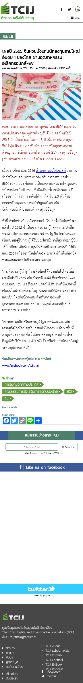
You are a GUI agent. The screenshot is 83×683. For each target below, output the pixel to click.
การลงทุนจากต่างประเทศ (21, 384)
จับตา (9, 657)
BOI (69, 391)
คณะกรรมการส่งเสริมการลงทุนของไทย (31, 391)
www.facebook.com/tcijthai (20, 366)
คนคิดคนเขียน (14, 666)
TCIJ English (53, 655)
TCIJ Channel (54, 660)
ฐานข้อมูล (12, 662)
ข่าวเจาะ (10, 648)
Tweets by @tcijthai (41, 595)
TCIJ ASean (52, 646)
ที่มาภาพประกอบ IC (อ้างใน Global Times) (34, 159)
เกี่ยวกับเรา (12, 674)
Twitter (51, 676)
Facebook (53, 671)
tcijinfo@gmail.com (23, 637)
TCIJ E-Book (53, 664)
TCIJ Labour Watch (58, 650)
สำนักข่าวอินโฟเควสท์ (51, 170)
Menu (75, 18)
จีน (6, 398)
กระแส (8, 36)
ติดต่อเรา (11, 678)
